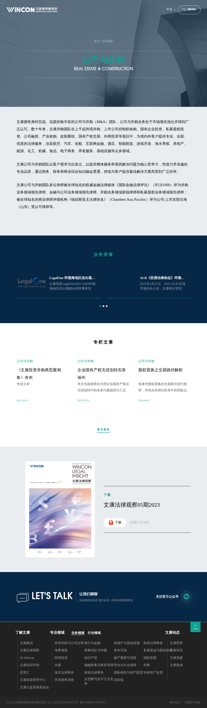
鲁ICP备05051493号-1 (93, 702)
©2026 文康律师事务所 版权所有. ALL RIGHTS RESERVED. (42, 702)
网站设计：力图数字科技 (185, 702)
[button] (100, 306)
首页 (97, 41)
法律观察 (107, 41)
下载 (114, 522)
